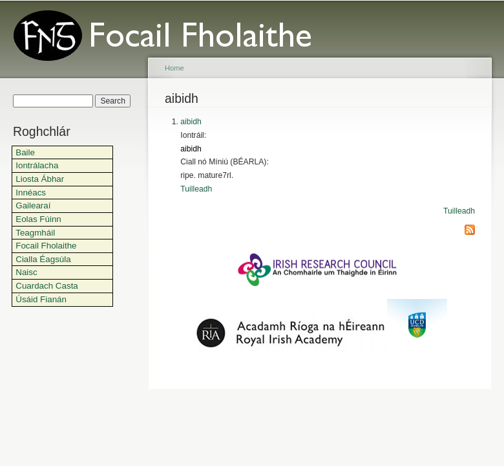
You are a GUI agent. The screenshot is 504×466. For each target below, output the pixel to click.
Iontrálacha (37, 165)
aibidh (190, 121)
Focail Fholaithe (46, 245)
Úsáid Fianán (41, 299)
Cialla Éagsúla (43, 259)
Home (174, 68)
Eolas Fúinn (38, 219)
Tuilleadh (196, 189)
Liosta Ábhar (40, 179)
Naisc (26, 272)
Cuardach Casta (47, 286)
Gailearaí (33, 205)
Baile (25, 152)
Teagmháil (35, 233)
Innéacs (31, 192)
